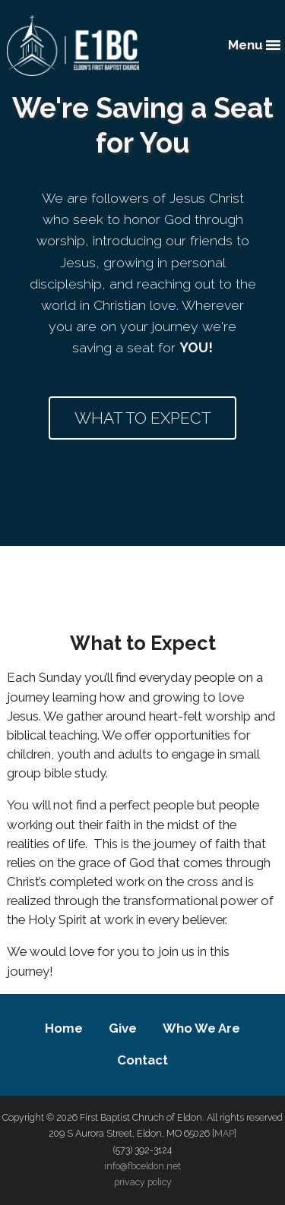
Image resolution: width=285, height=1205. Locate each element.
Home (64, 1028)
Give (123, 1028)
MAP (224, 1133)
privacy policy (143, 1182)
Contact (142, 1060)
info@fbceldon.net (142, 1166)
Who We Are (201, 1028)
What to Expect (142, 418)
